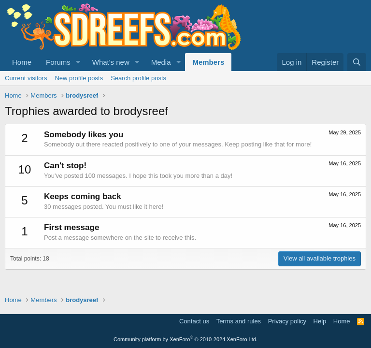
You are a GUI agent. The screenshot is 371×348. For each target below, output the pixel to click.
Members (208, 62)
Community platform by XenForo (185, 339)
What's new (110, 62)
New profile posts (79, 78)
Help (320, 321)
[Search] (356, 62)
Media (161, 62)
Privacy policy (287, 321)
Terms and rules (238, 321)
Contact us (194, 321)
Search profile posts (138, 78)
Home (21, 62)
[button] (78, 62)
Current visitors (26, 78)
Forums (58, 62)
